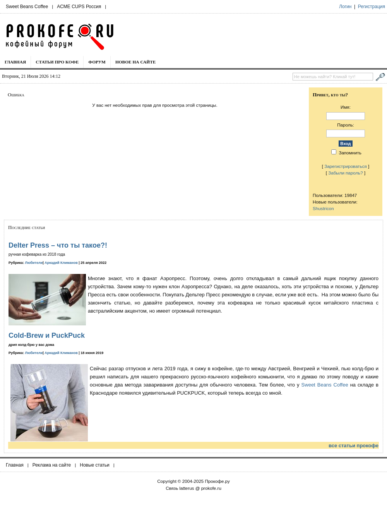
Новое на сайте (135, 62)
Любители (34, 263)
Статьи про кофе (57, 62)
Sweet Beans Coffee (27, 6)
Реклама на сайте (52, 465)
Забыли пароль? (345, 172)
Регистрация (371, 6)
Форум (97, 62)
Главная (15, 62)
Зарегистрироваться (345, 166)
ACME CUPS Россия (79, 6)
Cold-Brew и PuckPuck (47, 335)
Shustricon (323, 208)
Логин (345, 6)
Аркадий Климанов (61, 263)
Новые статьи (95, 465)
